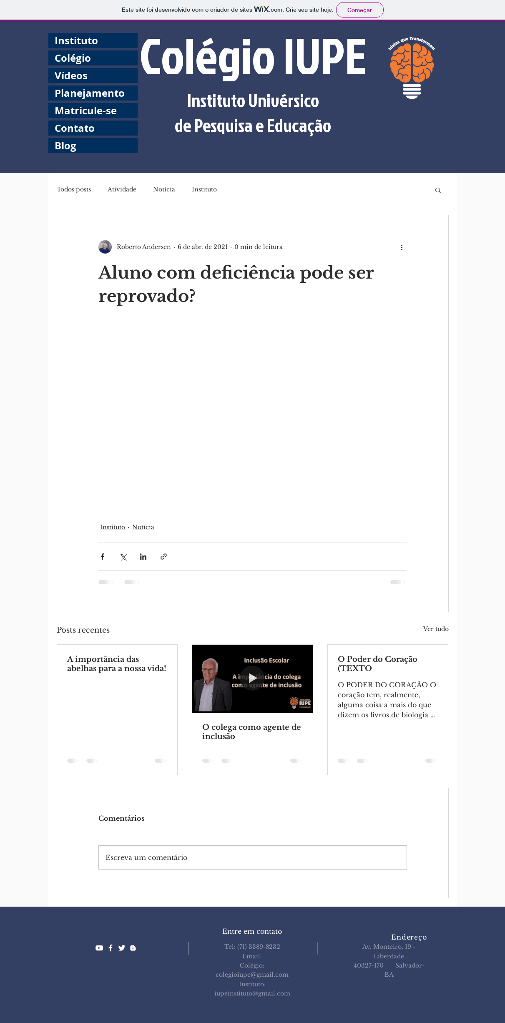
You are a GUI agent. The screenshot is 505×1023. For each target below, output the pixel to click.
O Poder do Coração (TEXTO (377, 664)
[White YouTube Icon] (99, 948)
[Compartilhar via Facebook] (102, 557)
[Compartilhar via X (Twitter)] (123, 557)
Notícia (164, 189)
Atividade (122, 189)
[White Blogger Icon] (133, 948)
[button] (438, 189)
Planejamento (90, 93)
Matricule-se (86, 110)
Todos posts (74, 189)
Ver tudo (436, 629)
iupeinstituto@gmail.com (252, 993)
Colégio (73, 58)
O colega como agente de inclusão (251, 732)
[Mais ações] (402, 247)
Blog (65, 145)
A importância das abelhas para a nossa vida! (116, 664)
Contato (75, 128)
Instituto (76, 40)
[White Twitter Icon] (121, 948)
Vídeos (71, 75)
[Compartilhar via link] (164, 557)
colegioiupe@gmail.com (252, 974)
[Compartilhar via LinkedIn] (143, 557)
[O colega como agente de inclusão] (252, 678)
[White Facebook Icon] (110, 948)
